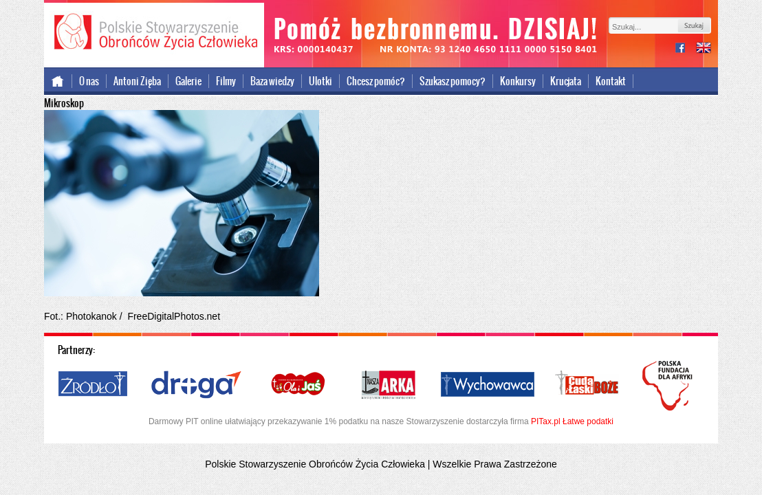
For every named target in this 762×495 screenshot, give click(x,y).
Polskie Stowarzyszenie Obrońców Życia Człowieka (154, 33)
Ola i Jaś (299, 385)
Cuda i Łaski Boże (587, 385)
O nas (89, 81)
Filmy (226, 81)
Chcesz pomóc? (376, 81)
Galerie (188, 81)
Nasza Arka (388, 385)
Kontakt (611, 81)
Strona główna (58, 81)
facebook (685, 49)
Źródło (93, 385)
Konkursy (518, 81)
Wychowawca (487, 385)
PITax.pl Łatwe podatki (572, 421)
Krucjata (565, 81)
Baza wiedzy (272, 81)
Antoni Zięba (137, 81)
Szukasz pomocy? (453, 81)
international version (703, 49)
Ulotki (320, 81)
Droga (196, 385)
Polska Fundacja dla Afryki (669, 386)
